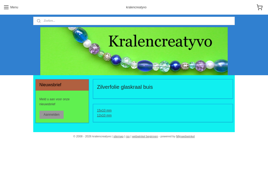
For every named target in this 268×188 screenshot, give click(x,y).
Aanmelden (51, 114)
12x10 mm (104, 116)
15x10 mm (104, 110)
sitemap (118, 136)
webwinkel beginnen (145, 136)
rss (128, 136)
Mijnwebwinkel (185, 136)
